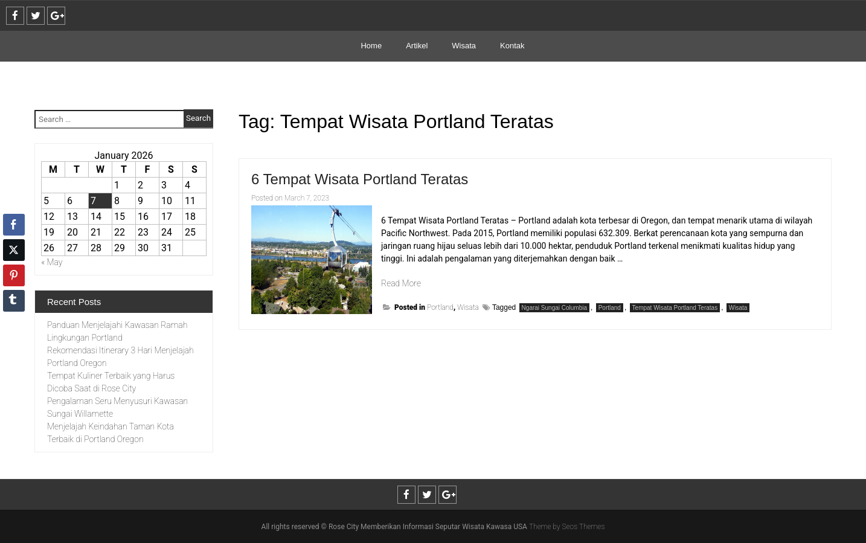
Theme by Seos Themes (567, 526)
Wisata (464, 45)
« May (52, 262)
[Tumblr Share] (14, 301)
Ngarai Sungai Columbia (554, 307)
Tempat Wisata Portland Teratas (675, 307)
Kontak (512, 45)
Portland (440, 307)
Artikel (417, 45)
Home (371, 45)
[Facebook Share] (14, 225)
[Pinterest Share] (14, 275)
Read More (401, 283)
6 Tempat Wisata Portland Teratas (359, 179)
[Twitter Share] (14, 250)
